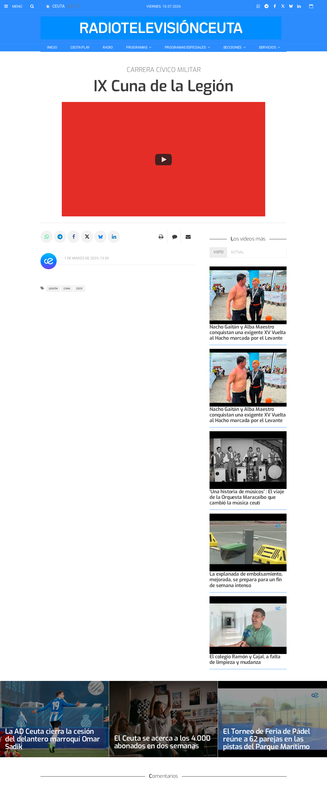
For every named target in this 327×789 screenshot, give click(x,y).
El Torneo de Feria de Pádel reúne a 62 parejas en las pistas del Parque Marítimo (266, 739)
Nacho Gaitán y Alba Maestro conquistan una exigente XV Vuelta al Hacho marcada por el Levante (248, 332)
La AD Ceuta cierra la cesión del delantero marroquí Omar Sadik (52, 739)
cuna (67, 288)
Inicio (52, 47)
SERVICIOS (267, 47)
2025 (79, 288)
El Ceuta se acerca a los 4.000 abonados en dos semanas (162, 742)
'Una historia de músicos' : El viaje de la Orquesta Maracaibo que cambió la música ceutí (247, 497)
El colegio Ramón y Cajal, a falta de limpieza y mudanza (245, 659)
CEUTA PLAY (80, 47)
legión (53, 288)
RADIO (108, 47)
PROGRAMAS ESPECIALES (185, 47)
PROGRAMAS (137, 47)
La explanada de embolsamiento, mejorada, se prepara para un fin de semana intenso (246, 579)
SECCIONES (232, 47)
